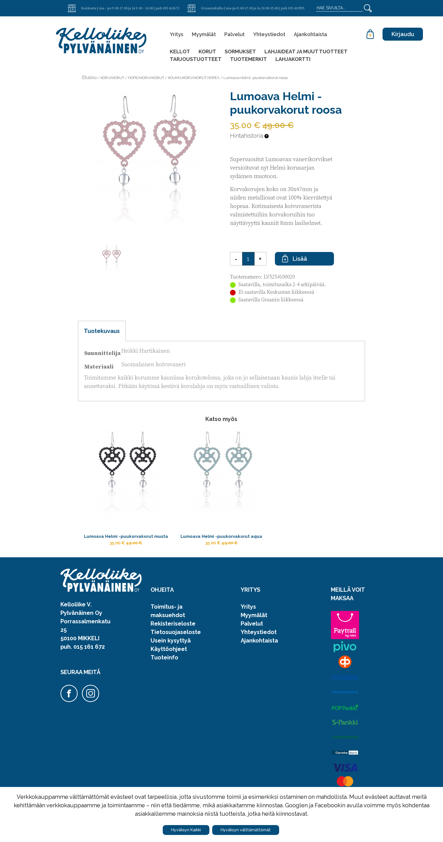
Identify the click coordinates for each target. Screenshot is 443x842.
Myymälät (204, 34)
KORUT (207, 51)
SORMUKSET (240, 51)
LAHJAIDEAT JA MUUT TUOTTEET (306, 51)
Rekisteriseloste (173, 636)
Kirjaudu (402, 34)
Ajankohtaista (310, 34)
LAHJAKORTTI (292, 59)
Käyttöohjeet (169, 661)
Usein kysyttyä (171, 653)
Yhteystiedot (269, 34)
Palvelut (234, 34)
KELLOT (180, 51)
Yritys (176, 34)
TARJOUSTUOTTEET (196, 59)
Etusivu (89, 77)
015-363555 (296, 8)
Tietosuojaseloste (176, 644)
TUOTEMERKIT (248, 59)
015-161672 (171, 8)
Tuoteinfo (164, 670)
